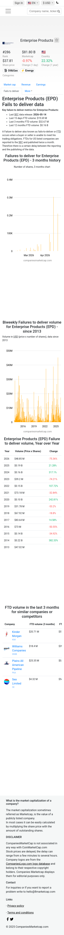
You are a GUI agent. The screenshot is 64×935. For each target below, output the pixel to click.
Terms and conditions (20, 912)
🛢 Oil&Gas (11, 70)
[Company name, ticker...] (44, 11)
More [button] (27, 91)
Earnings (41, 84)
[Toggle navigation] (8, 11)
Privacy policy (15, 905)
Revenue (26, 84)
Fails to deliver (11, 91)
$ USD (47, 3)
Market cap (10, 84)
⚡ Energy (27, 70)
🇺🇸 (32, 3)
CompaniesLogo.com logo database (28, 863)
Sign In (19, 3)
